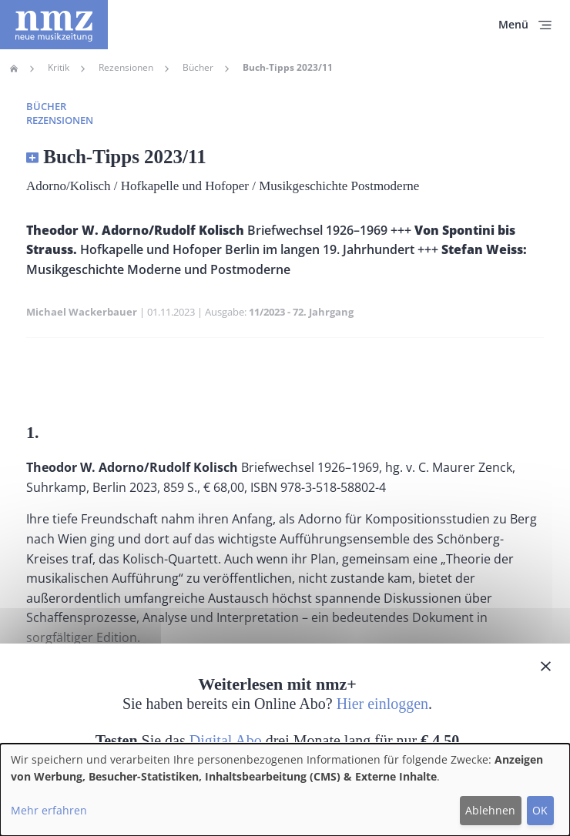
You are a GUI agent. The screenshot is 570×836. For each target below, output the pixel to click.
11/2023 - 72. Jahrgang (301, 312)
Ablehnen (490, 810)
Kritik (58, 68)
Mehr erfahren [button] (49, 810)
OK (540, 810)
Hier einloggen (382, 703)
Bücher (198, 68)
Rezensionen (126, 68)
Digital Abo (225, 740)
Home (13, 68)
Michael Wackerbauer (81, 312)
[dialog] (285, 790)
